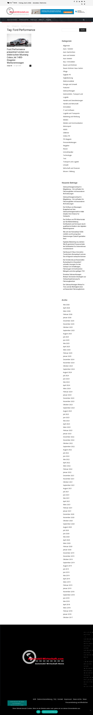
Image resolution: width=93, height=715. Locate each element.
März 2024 (66, 388)
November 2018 (68, 592)
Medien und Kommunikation (73, 123)
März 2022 (66, 466)
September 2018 (69, 595)
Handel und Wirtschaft (70, 104)
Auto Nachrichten (69, 52)
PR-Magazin (67, 139)
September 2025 (69, 330)
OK (38, 712)
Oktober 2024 (68, 366)
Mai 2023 (66, 421)
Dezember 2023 (68, 398)
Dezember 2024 (68, 359)
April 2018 (66, 604)
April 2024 (66, 385)
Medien (65, 120)
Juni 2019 (66, 572)
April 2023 (66, 424)
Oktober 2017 (68, 617)
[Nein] (90, 710)
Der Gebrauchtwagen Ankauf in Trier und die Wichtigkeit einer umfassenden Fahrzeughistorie (73, 287)
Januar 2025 (67, 356)
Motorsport (11, 45)
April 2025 (66, 347)
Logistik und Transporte (71, 113)
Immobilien (67, 107)
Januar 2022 (67, 472)
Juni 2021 (66, 495)
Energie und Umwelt (70, 84)
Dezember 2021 (68, 475)
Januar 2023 (67, 434)
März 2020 (66, 543)
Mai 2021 (66, 498)
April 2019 (66, 579)
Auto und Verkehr (69, 55)
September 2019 (69, 563)
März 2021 (66, 504)
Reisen (65, 149)
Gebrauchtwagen (69, 91)
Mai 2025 (66, 343)
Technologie (67, 155)
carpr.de (9, 65)
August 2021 (67, 488)
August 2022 (67, 450)
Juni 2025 (66, 340)
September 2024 (69, 369)
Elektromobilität (68, 81)
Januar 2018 (67, 614)
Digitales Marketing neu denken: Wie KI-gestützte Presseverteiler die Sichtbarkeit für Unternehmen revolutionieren (74, 245)
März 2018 (66, 608)
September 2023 (69, 408)
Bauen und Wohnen (70, 65)
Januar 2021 (67, 511)
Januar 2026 (67, 318)
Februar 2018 (67, 611)
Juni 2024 (66, 379)
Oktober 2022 (68, 443)
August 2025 (67, 334)
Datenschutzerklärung (50, 712)
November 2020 (68, 517)
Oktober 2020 (68, 521)
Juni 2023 (66, 417)
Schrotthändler (68, 152)
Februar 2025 (67, 353)
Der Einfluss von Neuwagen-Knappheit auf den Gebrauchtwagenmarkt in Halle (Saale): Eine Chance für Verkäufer (73, 211)
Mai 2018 (66, 601)
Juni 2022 (66, 456)
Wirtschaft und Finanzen (71, 168)
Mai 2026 (66, 305)
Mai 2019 (66, 575)
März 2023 (66, 427)
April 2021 (66, 501)
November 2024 (68, 363)
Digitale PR (67, 75)
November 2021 (68, 479)
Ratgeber (66, 146)
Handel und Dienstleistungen (73, 100)
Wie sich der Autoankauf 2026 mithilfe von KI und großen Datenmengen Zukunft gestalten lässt (74, 235)
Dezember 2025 (68, 321)
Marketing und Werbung (71, 117)
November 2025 (68, 324)
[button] (84, 20)
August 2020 (67, 527)
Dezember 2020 (68, 514)
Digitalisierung (68, 78)
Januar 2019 (67, 588)
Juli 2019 (66, 569)
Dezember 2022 (68, 437)
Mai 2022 (66, 459)
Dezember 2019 (68, 553)
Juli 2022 (66, 453)
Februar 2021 (67, 508)
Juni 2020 (66, 534)
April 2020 (66, 540)
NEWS (65, 129)
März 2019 (66, 582)
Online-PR (66, 136)
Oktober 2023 (68, 405)
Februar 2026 (67, 314)
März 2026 (66, 311)
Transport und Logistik (71, 162)
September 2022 (69, 446)
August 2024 (67, 372)
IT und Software (68, 110)
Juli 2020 (66, 530)
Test (64, 158)
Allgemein (66, 46)
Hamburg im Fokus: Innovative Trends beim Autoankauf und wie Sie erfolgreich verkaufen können (74, 254)
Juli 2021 (66, 492)
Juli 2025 (66, 337)
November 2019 (68, 556)
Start (8, 26)
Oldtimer (66, 133)
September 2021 (69, 485)
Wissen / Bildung (69, 171)
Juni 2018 (66, 598)
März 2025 (66, 350)
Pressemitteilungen (69, 142)
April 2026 (66, 308)
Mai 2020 (66, 537)
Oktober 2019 (68, 559)
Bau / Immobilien (69, 62)
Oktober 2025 (68, 327)
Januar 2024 (67, 395)
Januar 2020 (67, 550)
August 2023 (67, 411)
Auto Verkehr (67, 58)
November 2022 (68, 440)
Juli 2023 (66, 414)
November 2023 (68, 401)
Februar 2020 (67, 546)
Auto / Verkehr (68, 49)
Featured (66, 88)
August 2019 (67, 566)
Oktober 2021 (68, 482)
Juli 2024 (66, 376)
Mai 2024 (66, 382)
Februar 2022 (67, 469)
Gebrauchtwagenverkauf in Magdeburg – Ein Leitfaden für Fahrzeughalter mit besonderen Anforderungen (74, 190)
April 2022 (66, 463)
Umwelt (65, 165)
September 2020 (69, 524)
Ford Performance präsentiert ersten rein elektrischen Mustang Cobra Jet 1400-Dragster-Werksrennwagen (18, 56)
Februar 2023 (67, 430)
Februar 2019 (67, 585)
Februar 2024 (67, 392)
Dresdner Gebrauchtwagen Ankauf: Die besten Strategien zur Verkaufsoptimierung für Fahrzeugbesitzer (74, 278)
